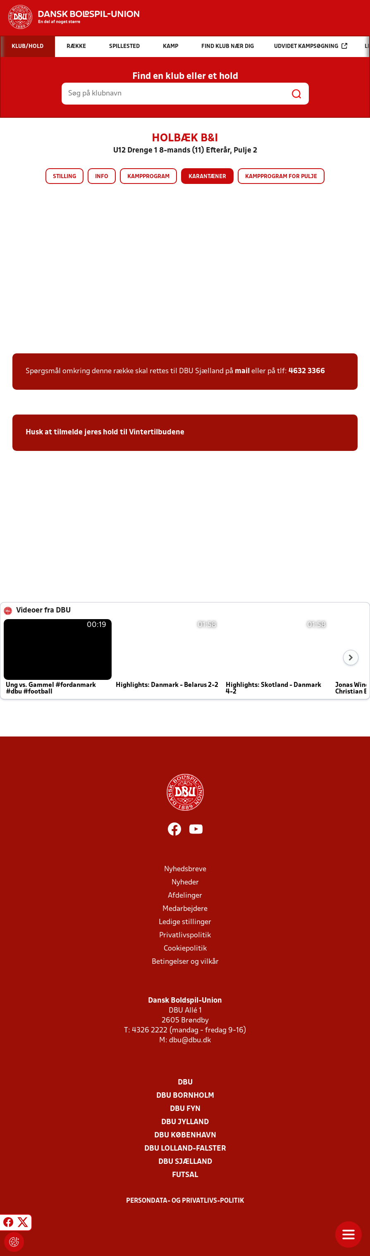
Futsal (185, 1175)
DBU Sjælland (185, 1161)
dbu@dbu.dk (190, 1040)
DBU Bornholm (185, 1095)
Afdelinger (185, 895)
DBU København (185, 1135)
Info (101, 176)
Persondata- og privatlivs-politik (185, 1201)
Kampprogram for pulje (281, 176)
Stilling (64, 176)
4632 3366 (307, 371)
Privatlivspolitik (185, 935)
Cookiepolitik (185, 948)
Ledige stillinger (185, 922)
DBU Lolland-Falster (185, 1148)
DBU (185, 1082)
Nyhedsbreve (185, 869)
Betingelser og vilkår (185, 961)
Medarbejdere (185, 909)
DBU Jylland (185, 1122)
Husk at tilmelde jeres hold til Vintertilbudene (105, 432)
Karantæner (207, 176)
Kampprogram (148, 176)
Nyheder (185, 882)
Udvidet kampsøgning (310, 46)
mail (242, 371)
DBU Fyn (185, 1109)
